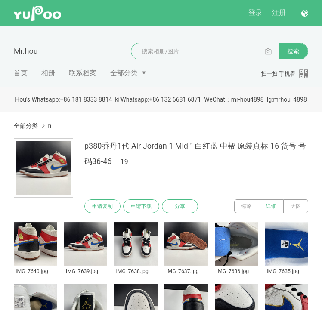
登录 (255, 13)
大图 (296, 206)
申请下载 (141, 206)
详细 (271, 206)
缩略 (247, 206)
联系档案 (82, 73)
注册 (279, 13)
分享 (180, 206)
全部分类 (124, 73)
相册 (48, 73)
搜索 (293, 51)
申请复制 (102, 206)
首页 (21, 73)
